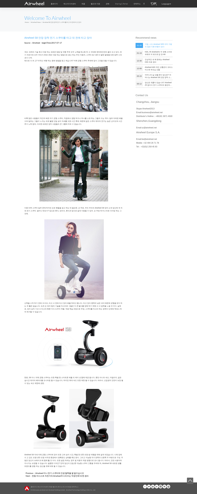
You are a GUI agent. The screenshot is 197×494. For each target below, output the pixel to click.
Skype (164, 486)
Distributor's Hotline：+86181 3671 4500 (154, 116)
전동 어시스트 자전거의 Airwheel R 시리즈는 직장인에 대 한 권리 (60, 476)
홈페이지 (54, 4)
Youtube (153, 486)
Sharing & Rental (121, 4)
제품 (83, 4)
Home (27, 22)
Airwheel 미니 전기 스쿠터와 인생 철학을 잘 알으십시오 (59, 473)
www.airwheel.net (42, 490)
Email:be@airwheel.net (146, 139)
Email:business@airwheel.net (149, 112)
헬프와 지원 (95, 4)
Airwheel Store (157, 486)
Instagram (160, 486)
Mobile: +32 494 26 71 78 (147, 143)
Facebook (145, 486)
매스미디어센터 (42, 487)
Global (168, 486)
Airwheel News (36, 22)
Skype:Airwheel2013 (145, 109)
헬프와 (55, 487)
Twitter (149, 486)
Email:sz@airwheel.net (146, 128)
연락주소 (137, 4)
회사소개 (61, 487)
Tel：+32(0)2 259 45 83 (146, 147)
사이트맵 (68, 487)
